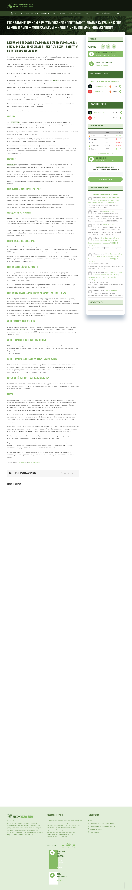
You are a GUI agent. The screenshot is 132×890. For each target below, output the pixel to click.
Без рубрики (23, 462)
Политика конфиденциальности (102, 826)
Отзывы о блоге (108, 211)
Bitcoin (55, 80)
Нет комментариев (34, 462)
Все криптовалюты (105, 153)
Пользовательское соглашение (102, 823)
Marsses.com (99, 91)
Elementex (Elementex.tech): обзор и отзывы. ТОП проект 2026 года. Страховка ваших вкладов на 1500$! (104, 200)
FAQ (91, 820)
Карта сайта (94, 832)
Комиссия (15, 122)
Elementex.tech (100, 86)
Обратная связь (96, 829)
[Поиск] (118, 13)
